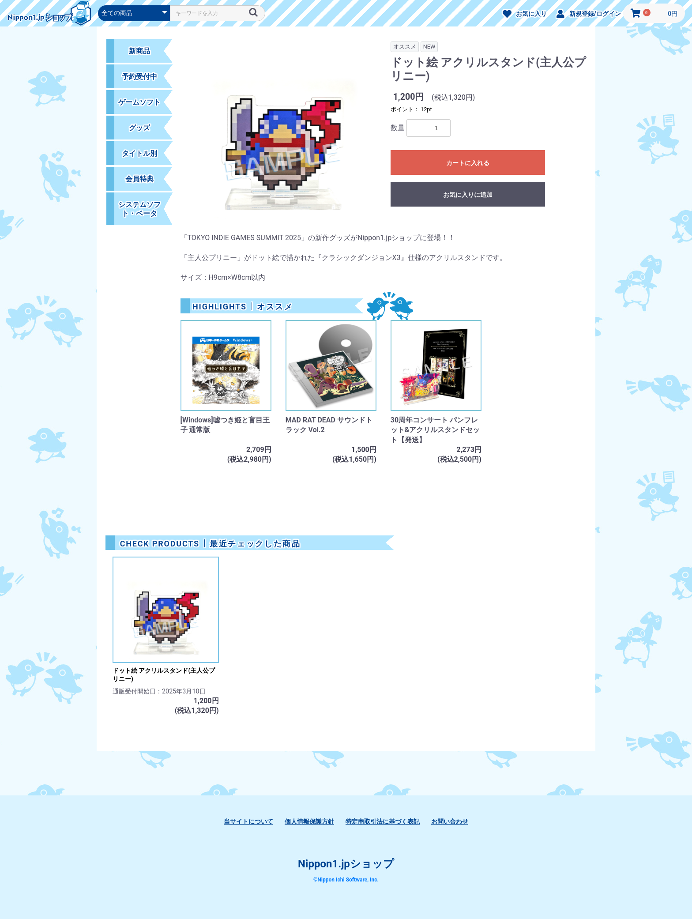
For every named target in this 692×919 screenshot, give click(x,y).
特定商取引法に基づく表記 (383, 821)
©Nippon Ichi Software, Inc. (346, 880)
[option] (282, 135)
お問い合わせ (449, 821)
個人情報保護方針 (309, 821)
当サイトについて (248, 821)
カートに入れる (467, 162)
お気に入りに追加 (468, 194)
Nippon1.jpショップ (346, 864)
